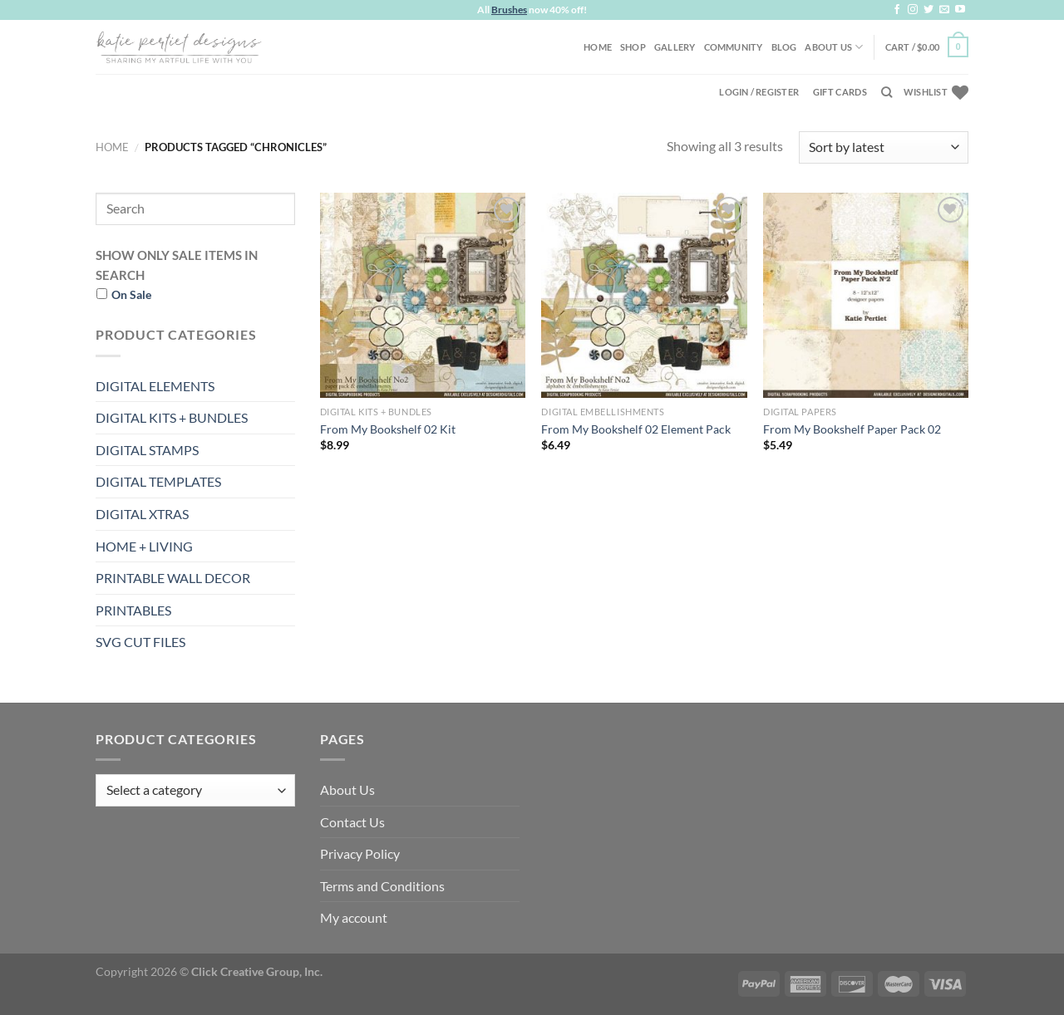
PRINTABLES (133, 610)
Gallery (675, 47)
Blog (784, 47)
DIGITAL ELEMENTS (155, 386)
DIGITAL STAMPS (147, 450)
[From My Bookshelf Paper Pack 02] (865, 295)
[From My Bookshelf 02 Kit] (422, 295)
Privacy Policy (360, 853)
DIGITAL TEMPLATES (158, 481)
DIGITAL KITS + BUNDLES (172, 417)
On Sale (131, 294)
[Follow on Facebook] (897, 10)
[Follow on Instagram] (913, 10)
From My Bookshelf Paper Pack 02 (852, 429)
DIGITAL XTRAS (142, 514)
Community (733, 47)
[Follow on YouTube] (960, 10)
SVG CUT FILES (140, 642)
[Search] (886, 92)
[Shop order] (883, 147)
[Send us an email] (944, 10)
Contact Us (352, 822)
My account (353, 917)
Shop (633, 47)
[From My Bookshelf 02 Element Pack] (643, 295)
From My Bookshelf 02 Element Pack (636, 429)
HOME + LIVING (144, 546)
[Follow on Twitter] (928, 10)
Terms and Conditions (382, 886)
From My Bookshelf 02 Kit (388, 429)
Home (598, 47)
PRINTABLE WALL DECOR (173, 578)
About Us (834, 47)
